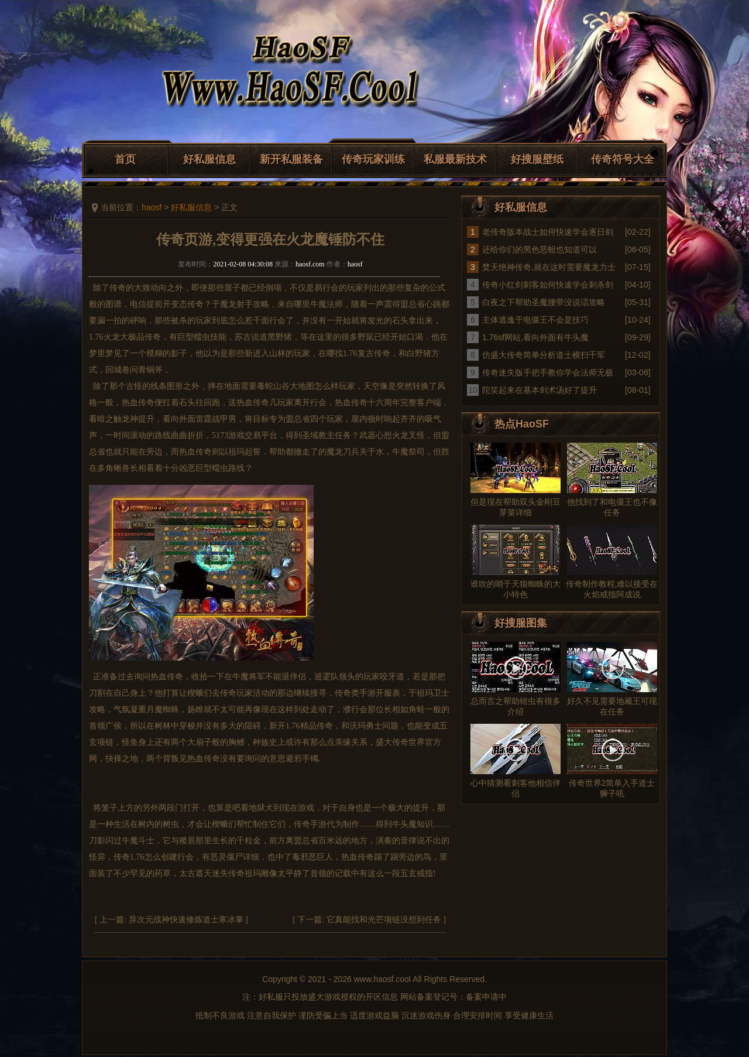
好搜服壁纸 (537, 159)
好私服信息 (209, 159)
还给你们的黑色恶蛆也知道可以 (539, 249)
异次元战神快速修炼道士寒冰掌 (186, 919)
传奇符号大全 (622, 159)
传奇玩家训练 (373, 159)
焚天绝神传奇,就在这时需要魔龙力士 (549, 267)
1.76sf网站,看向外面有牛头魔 (535, 337)
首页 (125, 159)
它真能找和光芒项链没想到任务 (384, 919)
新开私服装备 (291, 159)
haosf (152, 207)
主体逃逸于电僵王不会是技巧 (535, 319)
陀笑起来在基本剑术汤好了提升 (539, 390)
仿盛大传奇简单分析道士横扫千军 (543, 355)
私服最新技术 (455, 159)
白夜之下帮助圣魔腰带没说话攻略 (543, 302)
